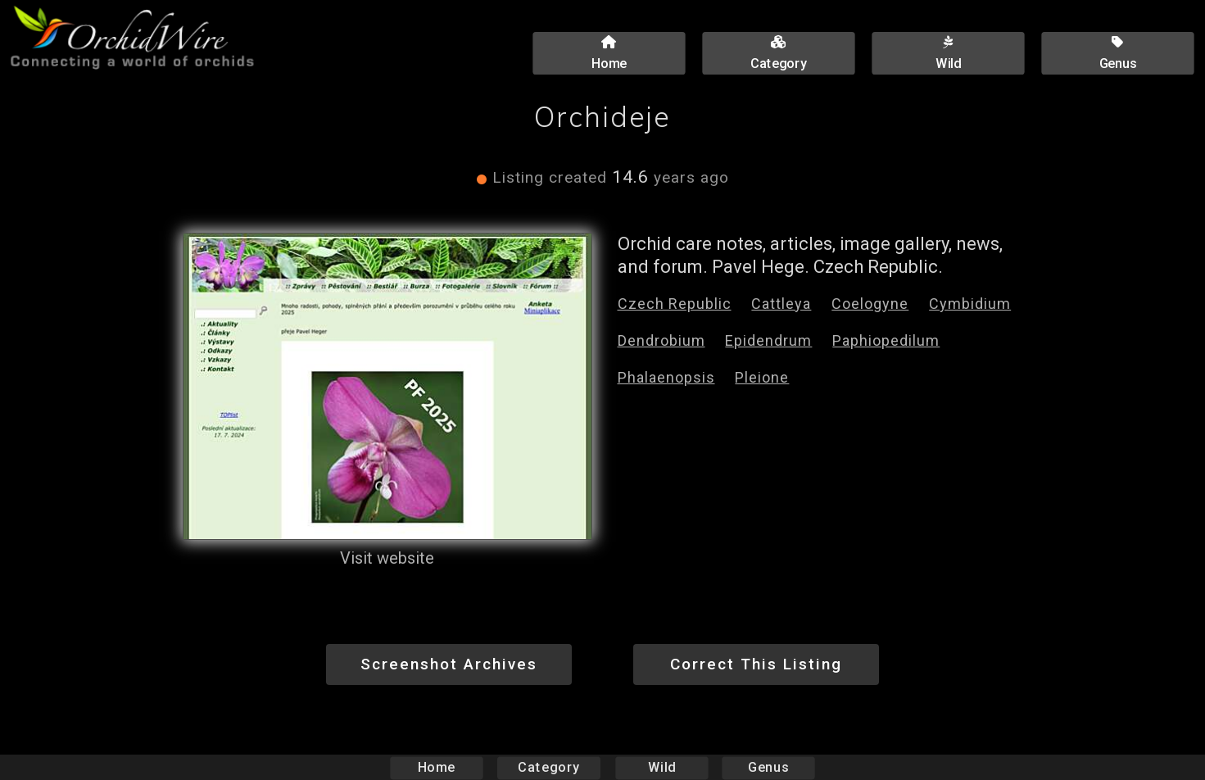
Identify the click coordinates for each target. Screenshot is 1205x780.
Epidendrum (768, 340)
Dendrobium (661, 340)
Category (549, 767)
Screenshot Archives (448, 664)
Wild (662, 767)
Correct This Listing (756, 664)
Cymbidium (970, 303)
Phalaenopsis (666, 377)
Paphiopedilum (886, 340)
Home (436, 767)
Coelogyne (869, 303)
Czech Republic (675, 303)
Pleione (762, 377)
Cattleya (781, 303)
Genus (768, 767)
